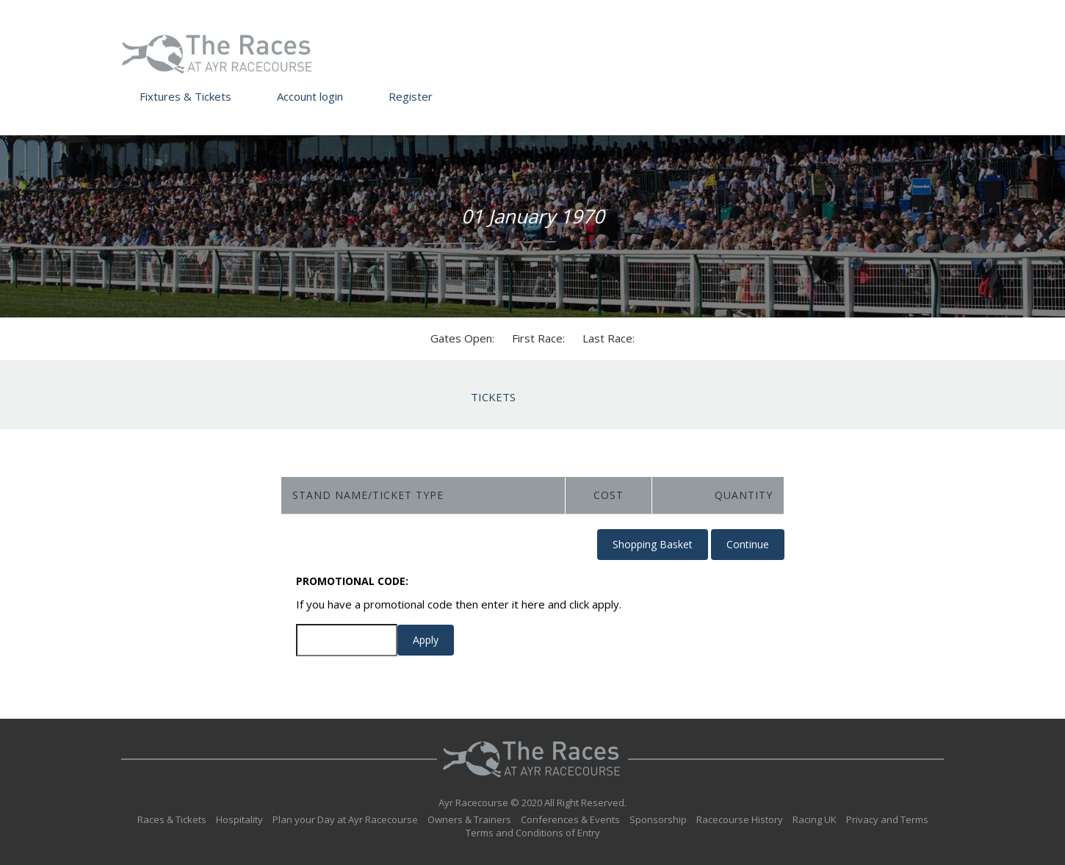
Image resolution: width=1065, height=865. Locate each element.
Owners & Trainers (469, 819)
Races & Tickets (171, 819)
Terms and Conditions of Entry (533, 832)
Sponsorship (658, 819)
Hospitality (239, 819)
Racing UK (815, 819)
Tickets (493, 397)
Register (411, 96)
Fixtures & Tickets (185, 96)
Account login (310, 96)
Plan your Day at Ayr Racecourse (345, 819)
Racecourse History (739, 819)
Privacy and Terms (887, 819)
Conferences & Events (570, 819)
